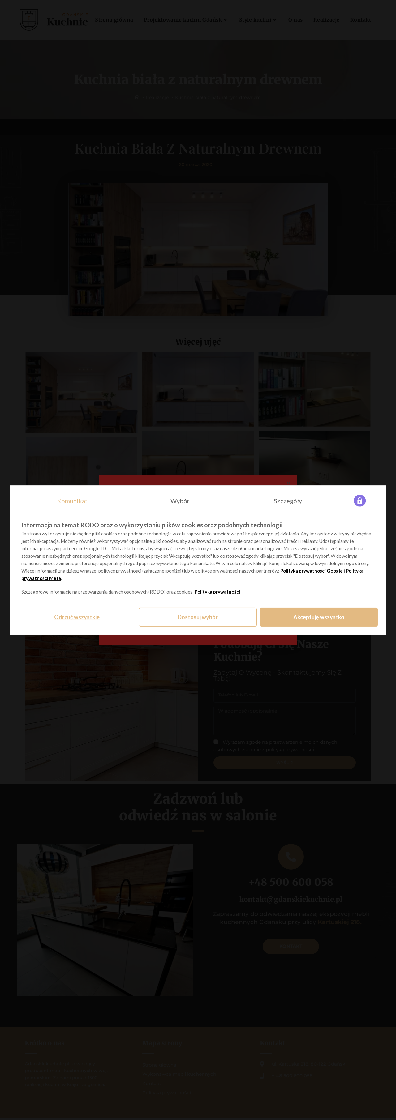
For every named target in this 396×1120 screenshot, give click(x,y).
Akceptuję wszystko (318, 617)
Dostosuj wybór (198, 617)
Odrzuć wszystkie (77, 617)
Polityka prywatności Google (311, 570)
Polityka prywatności (217, 591)
